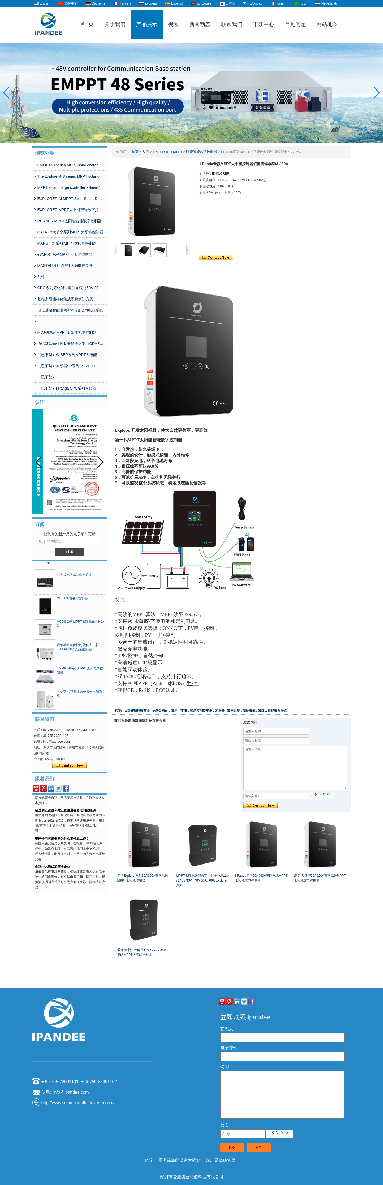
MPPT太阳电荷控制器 (72, 600)
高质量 (220, 711)
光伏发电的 (160, 711)
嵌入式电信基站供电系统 (74, 577)
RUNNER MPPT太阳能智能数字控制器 (69, 221)
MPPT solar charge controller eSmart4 (69, 187)
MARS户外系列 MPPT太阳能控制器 (67, 243)
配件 (41, 277)
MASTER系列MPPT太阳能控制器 (65, 265)
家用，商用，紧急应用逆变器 (191, 711)
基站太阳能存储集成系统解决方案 (65, 299)
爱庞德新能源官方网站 (179, 1160)
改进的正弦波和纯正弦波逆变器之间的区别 (65, 813)
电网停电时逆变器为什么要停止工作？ (62, 841)
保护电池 (249, 711)
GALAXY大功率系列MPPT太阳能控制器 (70, 232)
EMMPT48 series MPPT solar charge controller (70, 165)
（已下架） (46, 377)
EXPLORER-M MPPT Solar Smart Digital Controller (70, 198)
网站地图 (327, 24)
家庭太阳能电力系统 (272, 711)
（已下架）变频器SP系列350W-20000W (70, 366)
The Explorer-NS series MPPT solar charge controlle (70, 176)
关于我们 (115, 24)
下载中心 (263, 24)
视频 (173, 24)
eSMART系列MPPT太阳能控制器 (64, 254)
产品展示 (146, 24)
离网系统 (233, 711)
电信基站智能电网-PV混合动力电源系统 (70, 310)
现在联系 (69, 765)
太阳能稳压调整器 (137, 711)
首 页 (87, 24)
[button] (185, 139)
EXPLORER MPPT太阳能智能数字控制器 (70, 210)
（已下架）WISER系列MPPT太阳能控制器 (70, 355)
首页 (135, 152)
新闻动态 (199, 24)
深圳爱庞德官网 (221, 1160)
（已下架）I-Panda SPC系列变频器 (66, 388)
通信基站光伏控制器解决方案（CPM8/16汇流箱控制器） (70, 343)
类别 (146, 152)
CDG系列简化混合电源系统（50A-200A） (70, 288)
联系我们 (231, 24)
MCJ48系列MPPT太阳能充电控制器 (67, 332)
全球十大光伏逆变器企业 (52, 869)
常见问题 (295, 24)
